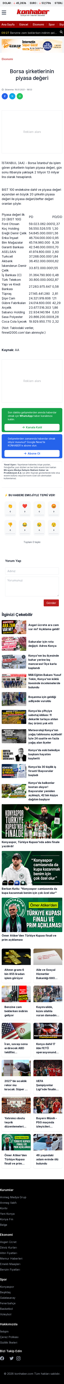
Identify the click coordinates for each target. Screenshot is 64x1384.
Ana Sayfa (8, 24)
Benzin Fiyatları (10, 1269)
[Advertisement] (32, 131)
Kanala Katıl (32, 427)
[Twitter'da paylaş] (12, 96)
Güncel (23, 24)
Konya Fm (6, 1219)
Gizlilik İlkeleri (8, 1342)
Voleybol (5, 1314)
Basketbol (6, 1308)
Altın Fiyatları (8, 1253)
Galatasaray (7, 1297)
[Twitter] (12, 1358)
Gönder (51, 603)
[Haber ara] (61, 32)
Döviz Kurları (8, 1247)
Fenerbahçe (8, 1303)
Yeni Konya (7, 1213)
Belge (3, 1224)
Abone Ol (32, 453)
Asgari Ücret (8, 1242)
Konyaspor (7, 1286)
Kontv (4, 1208)
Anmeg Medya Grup (13, 1197)
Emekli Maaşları (10, 1264)
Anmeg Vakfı (8, 1202)
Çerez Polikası (9, 1337)
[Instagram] (18, 1358)
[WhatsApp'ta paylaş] (20, 96)
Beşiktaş (5, 1292)
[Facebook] (2, 1358)
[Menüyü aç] (4, 12)
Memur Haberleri (11, 1258)
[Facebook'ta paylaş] (5, 96)
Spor (52, 24)
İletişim (4, 1331)
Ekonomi (38, 24)
